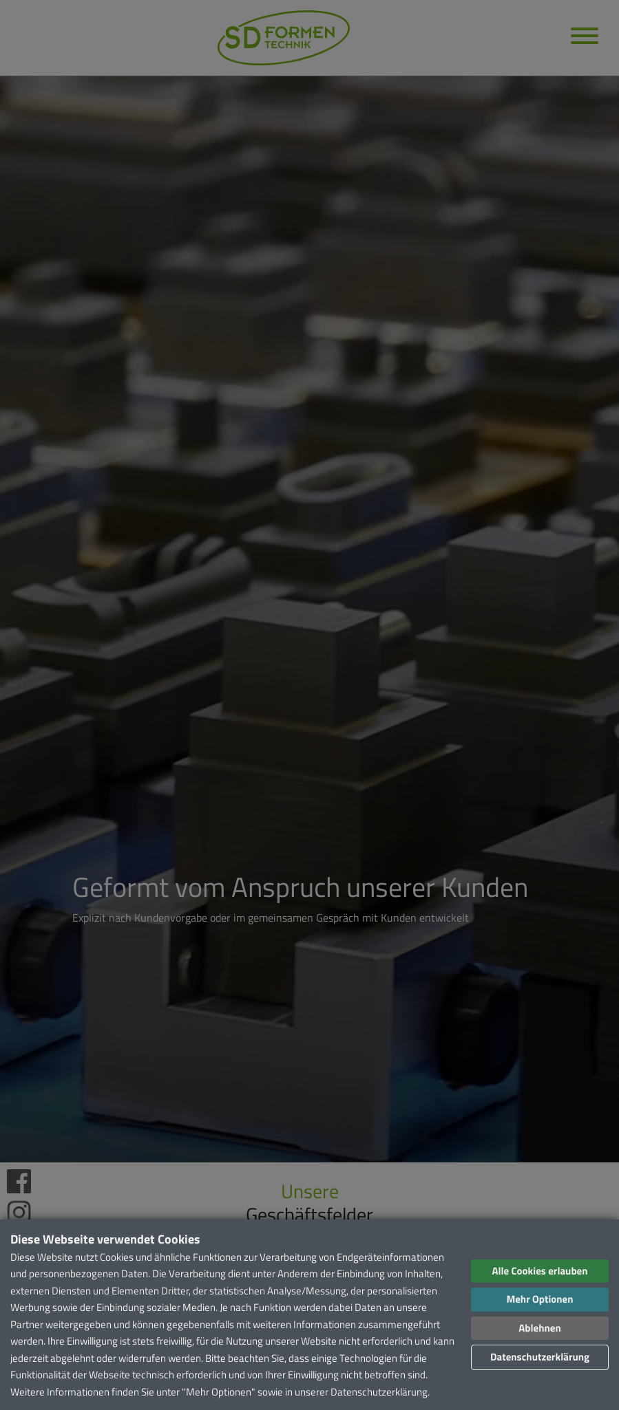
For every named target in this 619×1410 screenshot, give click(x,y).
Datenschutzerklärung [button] (539, 1357)
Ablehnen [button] (539, 1328)
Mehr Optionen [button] (539, 1299)
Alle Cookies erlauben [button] (539, 1271)
